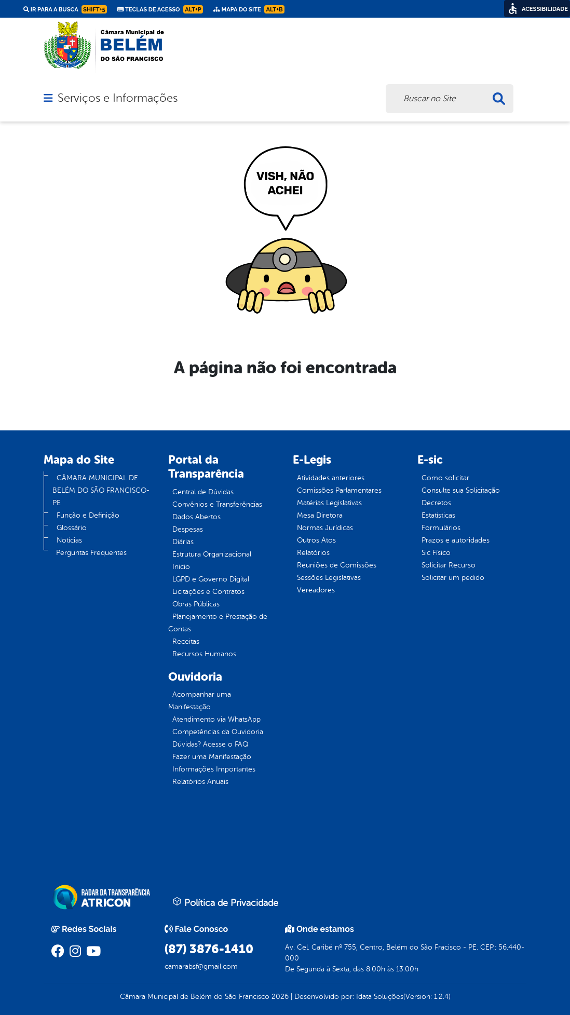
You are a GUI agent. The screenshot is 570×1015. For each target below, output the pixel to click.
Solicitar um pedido (453, 577)
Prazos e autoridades (456, 540)
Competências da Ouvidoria (217, 732)
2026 (279, 996)
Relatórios (313, 553)
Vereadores (316, 590)
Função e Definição (88, 515)
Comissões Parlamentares (339, 490)
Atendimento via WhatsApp (216, 719)
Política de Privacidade (225, 902)
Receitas (185, 641)
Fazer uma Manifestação (211, 757)
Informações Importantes (213, 769)
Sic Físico (436, 553)
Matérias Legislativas (329, 503)
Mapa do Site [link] (248, 9)
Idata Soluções (379, 996)
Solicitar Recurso (449, 565)
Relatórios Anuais (200, 782)
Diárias (183, 542)
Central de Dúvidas (203, 492)
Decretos (436, 503)
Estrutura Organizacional (211, 554)
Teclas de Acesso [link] (160, 9)
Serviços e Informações (118, 98)
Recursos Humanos (204, 654)
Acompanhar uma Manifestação (199, 701)
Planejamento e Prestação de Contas (217, 623)
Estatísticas (438, 515)
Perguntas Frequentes (91, 553)
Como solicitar (445, 478)
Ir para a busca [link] (65, 9)
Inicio (181, 567)
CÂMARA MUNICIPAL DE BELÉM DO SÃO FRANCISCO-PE (101, 490)
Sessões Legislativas (329, 577)
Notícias (69, 540)
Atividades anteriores (330, 478)
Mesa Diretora (320, 515)
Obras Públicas (196, 604)
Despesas (187, 529)
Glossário (72, 528)
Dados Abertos (196, 517)
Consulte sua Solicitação (461, 490)
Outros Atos (316, 540)
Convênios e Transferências (217, 504)
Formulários (441, 528)
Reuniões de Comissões (336, 565)
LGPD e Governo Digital (210, 579)
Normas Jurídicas (325, 528)
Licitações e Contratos (208, 592)
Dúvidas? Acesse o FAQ (210, 744)
